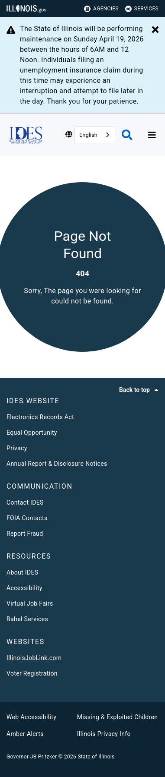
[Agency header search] (127, 135)
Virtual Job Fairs (29, 603)
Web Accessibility (31, 717)
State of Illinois (96, 757)
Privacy (16, 448)
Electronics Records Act (40, 417)
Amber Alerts (25, 733)
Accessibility (24, 587)
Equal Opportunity (31, 432)
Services (142, 9)
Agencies (101, 9)
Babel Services (27, 619)
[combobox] (94, 134)
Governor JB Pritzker (31, 757)
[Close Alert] (155, 30)
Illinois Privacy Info (104, 733)
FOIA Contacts (26, 518)
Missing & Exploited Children (117, 717)
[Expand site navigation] (152, 135)
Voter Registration (32, 673)
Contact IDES (25, 502)
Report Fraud (24, 533)
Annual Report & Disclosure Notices (56, 463)
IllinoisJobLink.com (33, 657)
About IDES (22, 572)
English (88, 135)
